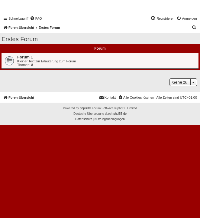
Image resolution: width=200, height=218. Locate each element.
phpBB (84, 108)
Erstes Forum (20, 39)
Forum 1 (25, 57)
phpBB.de (120, 113)
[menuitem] (36, 18)
